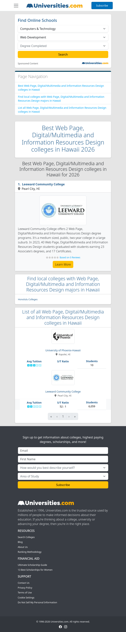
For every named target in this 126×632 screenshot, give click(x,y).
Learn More (63, 264)
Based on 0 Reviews (70, 257)
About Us (23, 547)
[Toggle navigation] (16, 5)
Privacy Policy (25, 587)
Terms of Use (25, 592)
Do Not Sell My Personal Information (37, 602)
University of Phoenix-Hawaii (63, 350)
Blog (20, 542)
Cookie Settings (26, 597)
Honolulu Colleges (28, 299)
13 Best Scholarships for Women (35, 569)
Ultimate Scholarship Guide (32, 565)
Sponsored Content (28, 63)
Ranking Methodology (30, 551)
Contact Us (23, 582)
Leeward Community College (43, 184)
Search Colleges (26, 537)
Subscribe (102, 5)
